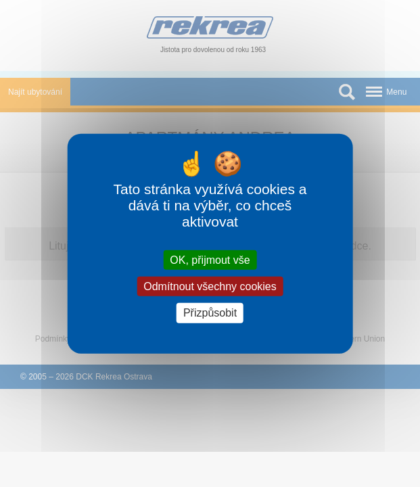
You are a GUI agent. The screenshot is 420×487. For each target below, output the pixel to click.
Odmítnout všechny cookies (210, 286)
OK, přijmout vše (210, 260)
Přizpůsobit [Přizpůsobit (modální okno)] (210, 313)
